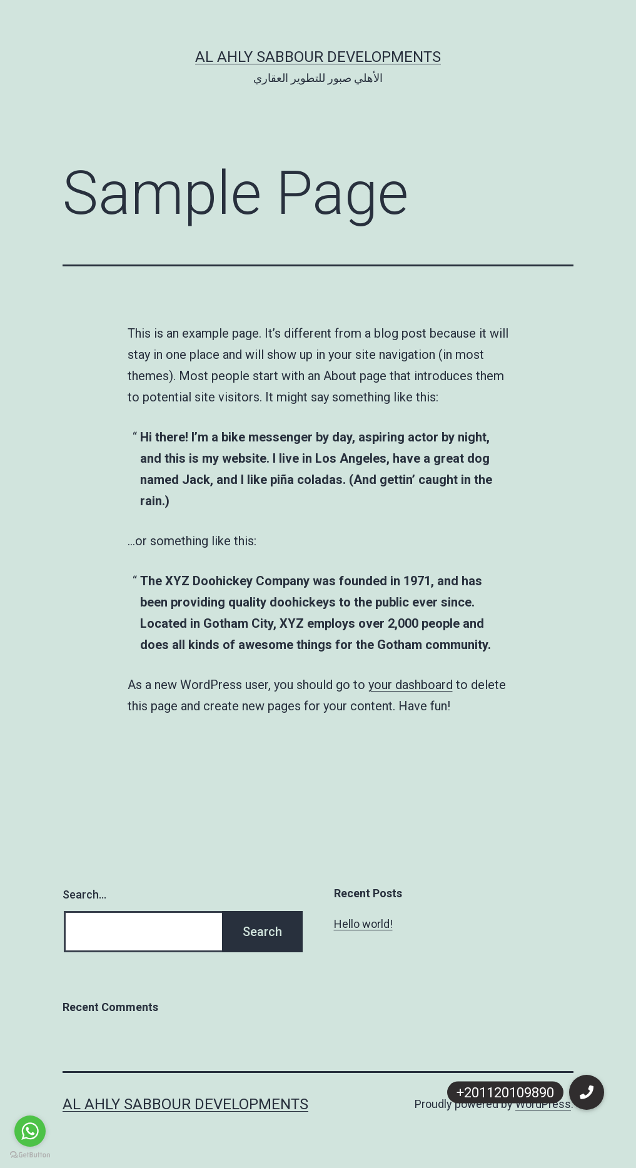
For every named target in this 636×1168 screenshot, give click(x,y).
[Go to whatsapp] (30, 1131)
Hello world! (363, 923)
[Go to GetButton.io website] (30, 1155)
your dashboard (410, 684)
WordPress (543, 1103)
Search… (84, 894)
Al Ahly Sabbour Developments (318, 57)
